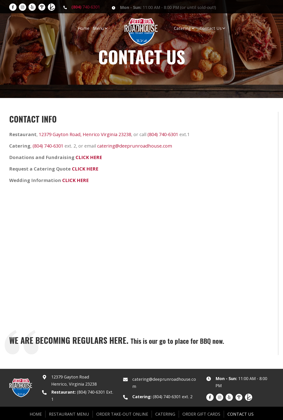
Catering (165, 414)
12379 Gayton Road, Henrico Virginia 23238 (85, 134)
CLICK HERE (89, 157)
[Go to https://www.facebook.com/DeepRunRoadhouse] (13, 7)
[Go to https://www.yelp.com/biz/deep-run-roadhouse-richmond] (32, 7)
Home (36, 414)
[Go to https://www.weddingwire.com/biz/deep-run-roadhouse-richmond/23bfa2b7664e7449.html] (41, 7)
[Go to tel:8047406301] (83, 7)
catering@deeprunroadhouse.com (134, 146)
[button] (106, 28)
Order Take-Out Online (122, 414)
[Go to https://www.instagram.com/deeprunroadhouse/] (22, 7)
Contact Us (240, 414)
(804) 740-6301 (162, 134)
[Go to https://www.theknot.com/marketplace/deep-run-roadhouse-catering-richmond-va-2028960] (51, 7)
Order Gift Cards (201, 414)
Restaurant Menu (69, 414)
